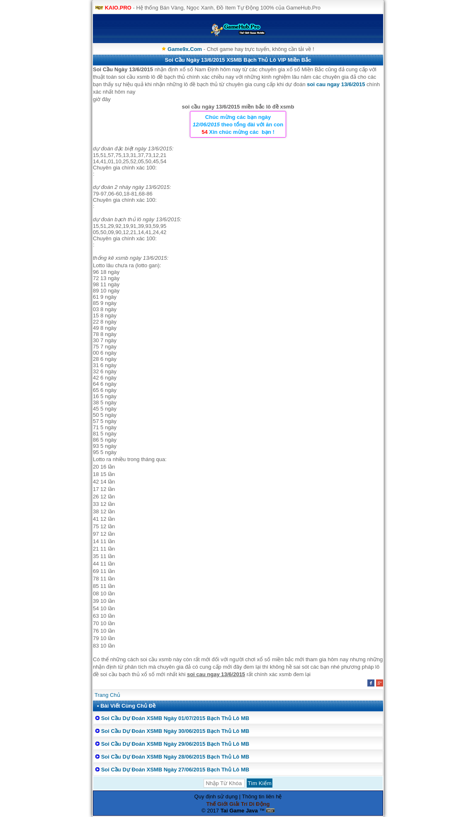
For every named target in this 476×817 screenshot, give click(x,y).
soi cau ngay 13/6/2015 (336, 84)
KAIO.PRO (118, 8)
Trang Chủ (107, 695)
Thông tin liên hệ (262, 796)
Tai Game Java (239, 810)
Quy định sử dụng (216, 796)
